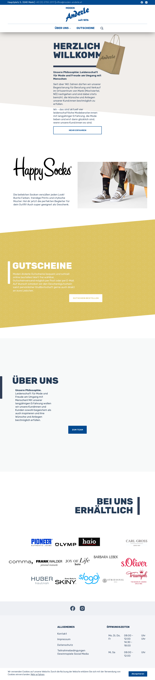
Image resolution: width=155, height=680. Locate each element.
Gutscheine (86, 28)
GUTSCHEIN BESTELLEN (85, 298)
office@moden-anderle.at (69, 2)
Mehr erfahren (37, 674)
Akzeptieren (138, 674)
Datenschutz (65, 644)
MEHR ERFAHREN (77, 130)
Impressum (64, 639)
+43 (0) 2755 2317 (44, 2)
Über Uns (63, 28)
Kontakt (62, 633)
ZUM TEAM (77, 429)
